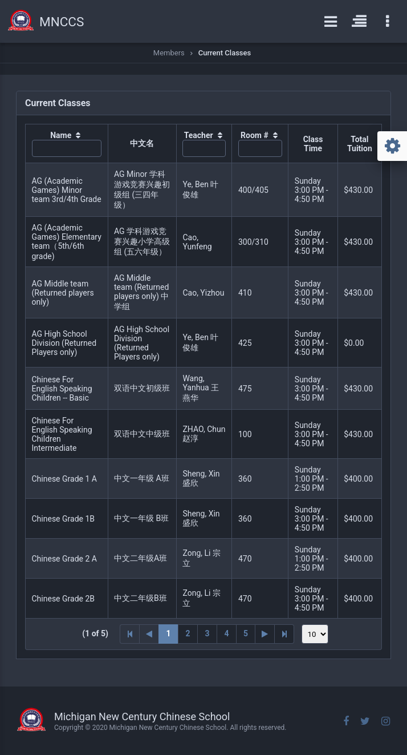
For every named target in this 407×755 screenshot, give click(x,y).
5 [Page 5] (245, 633)
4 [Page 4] (226, 633)
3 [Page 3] (207, 633)
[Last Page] (284, 634)
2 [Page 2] (187, 633)
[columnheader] (67, 143)
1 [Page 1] (168, 633)
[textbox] (67, 148)
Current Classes (224, 53)
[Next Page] (265, 634)
